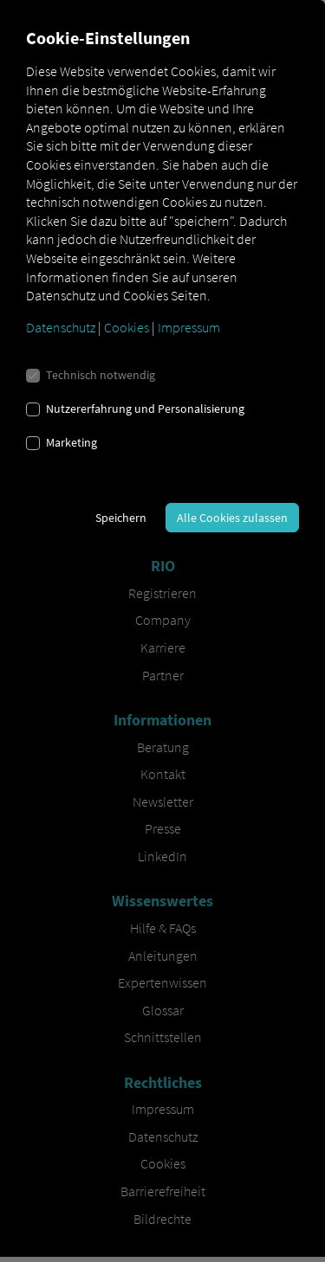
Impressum (189, 327)
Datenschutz (60, 327)
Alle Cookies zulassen (232, 517)
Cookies (126, 327)
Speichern (120, 517)
